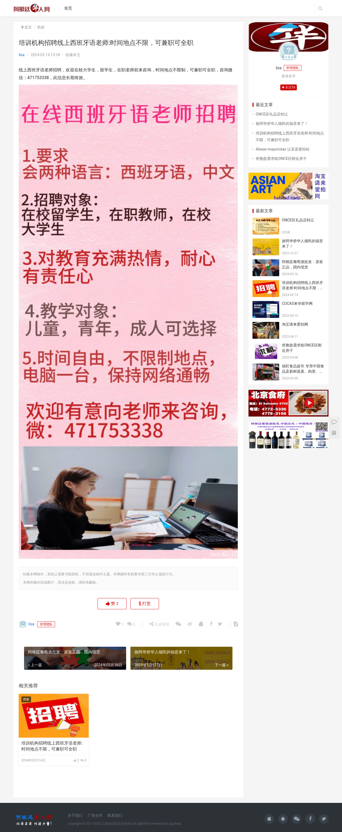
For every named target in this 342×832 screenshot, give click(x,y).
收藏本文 (72, 55)
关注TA (289, 87)
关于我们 (75, 815)
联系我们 (114, 815)
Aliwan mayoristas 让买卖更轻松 (283, 149)
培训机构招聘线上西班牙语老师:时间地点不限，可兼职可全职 (51, 746)
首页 (68, 8)
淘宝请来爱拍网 (295, 324)
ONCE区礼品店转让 (272, 114)
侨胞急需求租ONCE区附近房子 (281, 158)
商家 (41, 27)
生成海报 (159, 825)
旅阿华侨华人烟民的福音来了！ (282, 123)
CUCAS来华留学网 (297, 303)
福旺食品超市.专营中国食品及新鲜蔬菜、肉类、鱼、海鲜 (303, 371)
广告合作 (95, 815)
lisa (22, 55)
